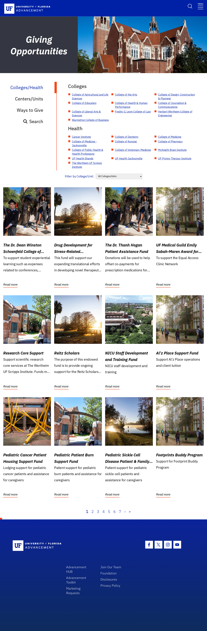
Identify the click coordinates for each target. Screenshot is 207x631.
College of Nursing (126, 141)
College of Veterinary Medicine (133, 150)
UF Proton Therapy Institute (174, 158)
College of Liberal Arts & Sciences (86, 113)
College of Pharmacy (170, 141)
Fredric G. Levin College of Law (133, 111)
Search (33, 121)
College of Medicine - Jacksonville (84, 143)
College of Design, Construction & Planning (176, 96)
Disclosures (108, 579)
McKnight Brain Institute (172, 150)
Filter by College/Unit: (79, 176)
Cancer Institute (81, 136)
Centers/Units (29, 99)
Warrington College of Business (90, 120)
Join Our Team (110, 567)
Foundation (108, 573)
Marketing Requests (73, 590)
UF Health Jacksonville (128, 158)
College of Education (84, 103)
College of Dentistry (126, 136)
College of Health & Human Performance (131, 105)
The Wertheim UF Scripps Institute (87, 165)
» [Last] (130, 511)
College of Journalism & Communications (172, 105)
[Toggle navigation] (200, 6)
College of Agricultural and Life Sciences (90, 96)
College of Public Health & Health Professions (87, 151)
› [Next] (124, 511)
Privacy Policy (110, 585)
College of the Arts (126, 94)
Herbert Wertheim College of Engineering (175, 113)
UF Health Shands (82, 158)
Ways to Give (30, 110)
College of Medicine (169, 136)
